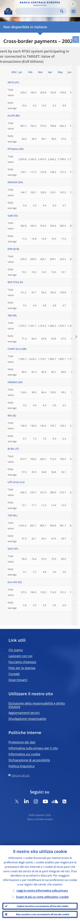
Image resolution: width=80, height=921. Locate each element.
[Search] (38, 11)
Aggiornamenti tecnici (24, 713)
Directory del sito (21, 775)
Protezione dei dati (21, 742)
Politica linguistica (21, 766)
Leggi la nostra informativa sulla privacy (42, 890)
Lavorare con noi (20, 656)
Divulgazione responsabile (27, 719)
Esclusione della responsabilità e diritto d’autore (36, 705)
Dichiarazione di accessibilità (29, 760)
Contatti (14, 674)
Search (62, 11)
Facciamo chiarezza (22, 662)
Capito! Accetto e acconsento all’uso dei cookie (42, 906)
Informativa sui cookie (24, 754)
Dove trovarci (18, 680)
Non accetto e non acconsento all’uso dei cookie (42, 914)
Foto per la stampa (21, 668)
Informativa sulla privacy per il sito (33, 748)
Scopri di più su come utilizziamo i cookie (42, 897)
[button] (73, 3)
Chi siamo (15, 650)
